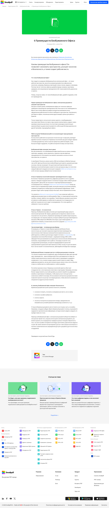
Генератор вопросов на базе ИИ (10, 456)
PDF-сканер (97, 456)
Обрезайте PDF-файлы (45, 446)
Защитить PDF (97, 446)
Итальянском (60, 59)
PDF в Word (61, 431)
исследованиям (68, 235)
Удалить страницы (26, 442)
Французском (42, 59)
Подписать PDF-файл (99, 431)
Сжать (31, 2)
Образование (40, 476)
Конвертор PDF (8, 437)
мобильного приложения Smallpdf (59, 184)
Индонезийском (50, 59)
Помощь (57, 480)
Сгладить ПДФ (97, 450)
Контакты (104, 505)
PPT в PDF (78, 438)
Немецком (61, 57)
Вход (85, 2)
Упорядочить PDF (26, 450)
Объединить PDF (26, 431)
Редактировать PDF (45, 431)
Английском (68, 57)
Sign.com (77, 491)
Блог (56, 483)
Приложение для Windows (99, 484)
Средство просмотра (45, 438)
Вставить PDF (78, 483)
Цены (76, 476)
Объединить (49, 2)
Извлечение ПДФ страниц (28, 446)
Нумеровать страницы (45, 442)
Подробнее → (54, 415)
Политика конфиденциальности (55, 505)
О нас (56, 476)
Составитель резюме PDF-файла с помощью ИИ (11, 447)
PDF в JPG (60, 442)
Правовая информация (91, 505)
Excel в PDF (78, 435)
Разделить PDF (26, 435)
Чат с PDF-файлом (9, 443)
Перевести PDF (8, 452)
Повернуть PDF (26, 438)
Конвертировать (39, 2)
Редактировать (59, 2)
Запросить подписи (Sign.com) (99, 435)
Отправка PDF (43, 463)
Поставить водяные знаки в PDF (46, 454)
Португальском (69, 59)
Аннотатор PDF (44, 435)
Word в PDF (79, 431)
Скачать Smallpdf (99, 476)
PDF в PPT (60, 438)
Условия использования (75, 505)
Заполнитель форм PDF (46, 459)
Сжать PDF (7, 431)
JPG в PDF (78, 442)
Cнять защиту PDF (98, 442)
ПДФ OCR (78, 446)
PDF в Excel (61, 435)
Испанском (34, 59)
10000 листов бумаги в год (68, 169)
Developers (78, 487)
